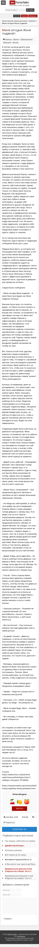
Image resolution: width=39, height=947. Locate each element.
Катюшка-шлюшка (13, 850)
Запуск (19, 808)
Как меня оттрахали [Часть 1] (18, 859)
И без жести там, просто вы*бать (20, 864)
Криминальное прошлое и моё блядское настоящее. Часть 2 (19, 877)
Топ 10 (16, 16)
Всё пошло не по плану (15, 855)
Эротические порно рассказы (14, 21)
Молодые (7, 42)
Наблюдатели (26, 39)
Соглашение (21, 939)
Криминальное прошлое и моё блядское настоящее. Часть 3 (18, 870)
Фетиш (15, 42)
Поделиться (9, 822)
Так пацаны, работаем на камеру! (20, 841)
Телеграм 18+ (19, 829)
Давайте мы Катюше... (15, 845)
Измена (32, 21)
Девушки (32, 16)
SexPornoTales (12, 937)
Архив (24, 16)
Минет (16, 39)
